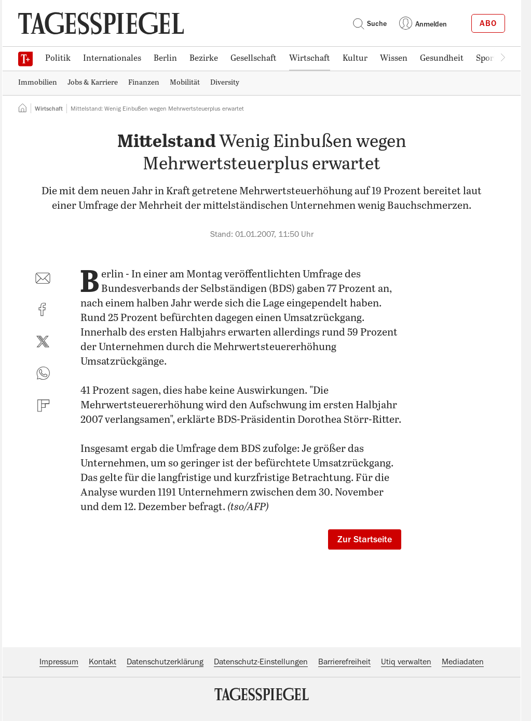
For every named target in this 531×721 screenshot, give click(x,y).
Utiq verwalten (406, 662)
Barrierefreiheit (344, 662)
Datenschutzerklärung (165, 662)
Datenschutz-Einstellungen (261, 662)
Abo (488, 23)
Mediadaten (463, 662)
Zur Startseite (364, 539)
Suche (369, 23)
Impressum (58, 662)
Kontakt (102, 662)
